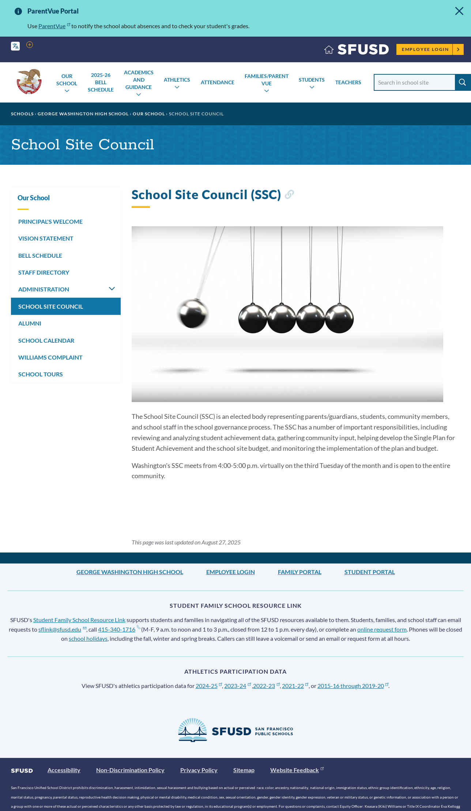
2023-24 (237, 685)
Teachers (348, 82)
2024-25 (209, 685)
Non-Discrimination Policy (130, 769)
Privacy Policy (199, 769)
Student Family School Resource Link (79, 619)
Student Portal (369, 571)
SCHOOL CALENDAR (46, 340)
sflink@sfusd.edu (62, 629)
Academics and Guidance (139, 79)
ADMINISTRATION (43, 289)
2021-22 (295, 685)
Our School (66, 79)
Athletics (177, 80)
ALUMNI (29, 323)
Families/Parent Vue (267, 79)
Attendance (217, 82)
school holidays (88, 638)
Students (312, 80)
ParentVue (54, 25)
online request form (382, 629)
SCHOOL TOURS (40, 374)
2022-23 (266, 685)
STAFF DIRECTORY (43, 272)
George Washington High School (83, 113)
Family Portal (299, 571)
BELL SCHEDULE (40, 255)
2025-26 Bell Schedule (101, 82)
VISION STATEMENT (46, 238)
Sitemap (244, 769)
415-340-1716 (119, 629)
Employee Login (431, 49)
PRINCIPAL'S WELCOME (50, 221)
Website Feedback (297, 769)
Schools (22, 113)
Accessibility (64, 769)
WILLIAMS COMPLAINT (50, 357)
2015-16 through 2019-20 (353, 685)
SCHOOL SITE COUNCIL (50, 306)
